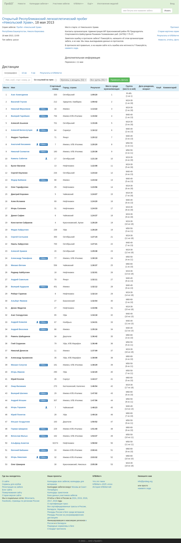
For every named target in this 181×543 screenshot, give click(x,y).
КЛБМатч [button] (78, 4)
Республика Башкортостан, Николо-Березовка (23, 31)
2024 (74, 498)
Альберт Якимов (19, 301)
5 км (33, 73)
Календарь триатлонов (57, 492)
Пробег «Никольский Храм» (29, 27)
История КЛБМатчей (102, 487)
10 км (24, 73)
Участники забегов (61, 4)
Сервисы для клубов (11, 484)
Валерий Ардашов (20, 287)
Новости (21, 4)
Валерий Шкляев (19, 393)
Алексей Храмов (19, 251)
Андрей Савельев (19, 279)
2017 (49, 501)
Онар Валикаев (18, 386)
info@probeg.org (145, 481)
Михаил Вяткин (18, 265)
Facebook (6, 501)
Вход (172, 4)
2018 (85, 498)
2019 (79, 498)
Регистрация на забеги (12, 487)
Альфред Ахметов (20, 443)
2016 (55, 501)
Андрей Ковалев (19, 322)
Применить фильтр (119, 80)
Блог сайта (7, 490)
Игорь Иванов (18, 372)
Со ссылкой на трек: (44, 80)
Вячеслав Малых (19, 436)
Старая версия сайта (11, 495)
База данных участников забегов (62, 495)
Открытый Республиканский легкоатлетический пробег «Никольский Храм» (44, 20)
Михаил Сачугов (19, 365)
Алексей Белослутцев (21, 130)
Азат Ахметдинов (19, 95)
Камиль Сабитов (19, 158)
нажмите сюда (71, 48)
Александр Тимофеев (21, 258)
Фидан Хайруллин (20, 230)
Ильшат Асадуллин (20, 422)
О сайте (5, 481)
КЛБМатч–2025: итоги (102, 484)
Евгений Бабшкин (19, 450)
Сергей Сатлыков (19, 237)
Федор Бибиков (18, 180)
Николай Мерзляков (20, 109)
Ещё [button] (90, 4)
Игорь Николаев (19, 457)
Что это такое (99, 481)
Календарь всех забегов (58, 481)
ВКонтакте (29, 498)
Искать (167, 10)
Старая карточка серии (168, 31)
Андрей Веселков (19, 329)
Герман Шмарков (19, 429)
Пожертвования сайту (12, 492)
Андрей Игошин (18, 400)
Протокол (174, 27)
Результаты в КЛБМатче (168, 35)
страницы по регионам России (25, 501)
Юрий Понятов (18, 414)
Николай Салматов (20, 151)
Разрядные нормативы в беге (60, 526)
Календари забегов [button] (39, 4)
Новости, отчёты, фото (168, 40)
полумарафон (10, 73)
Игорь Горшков (18, 407)
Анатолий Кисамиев (20, 144)
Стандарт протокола (56, 529)
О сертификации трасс (57, 504)
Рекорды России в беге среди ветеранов (65, 512)
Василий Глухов (19, 102)
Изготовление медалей (107, 4)
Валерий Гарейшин (20, 116)
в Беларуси (61, 523)
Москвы (75, 487)
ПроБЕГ (9, 3)
